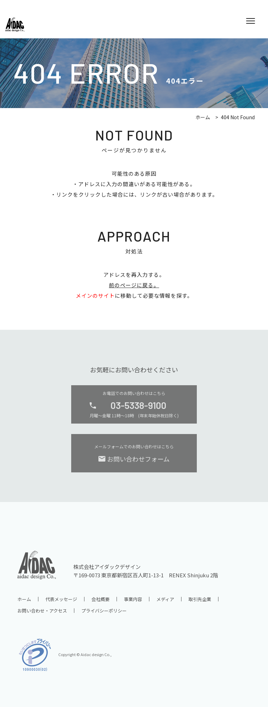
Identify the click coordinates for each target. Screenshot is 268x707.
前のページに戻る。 (134, 285)
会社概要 (100, 599)
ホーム (202, 117)
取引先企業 (199, 599)
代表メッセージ (61, 599)
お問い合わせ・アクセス (42, 610)
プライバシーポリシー (104, 610)
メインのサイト (95, 295)
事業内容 (133, 599)
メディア (165, 599)
